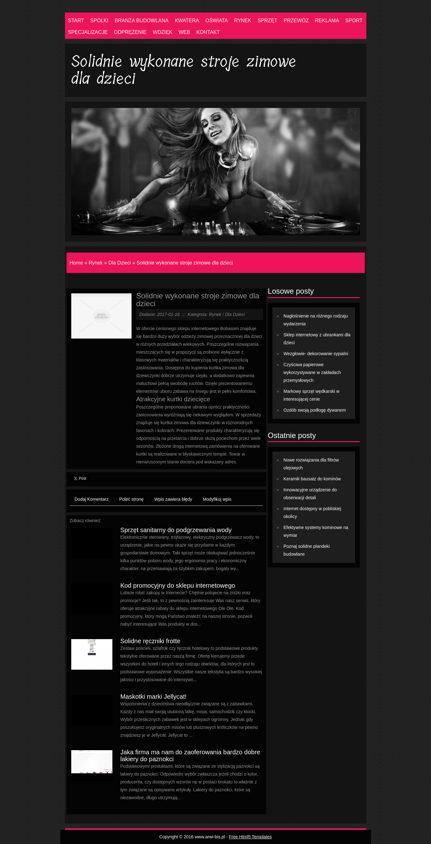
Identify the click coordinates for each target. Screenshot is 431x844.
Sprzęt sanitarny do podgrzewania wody (176, 529)
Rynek (96, 262)
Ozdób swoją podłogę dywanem (314, 410)
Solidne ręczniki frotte (150, 641)
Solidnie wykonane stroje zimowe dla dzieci (185, 262)
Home (76, 262)
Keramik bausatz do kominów (312, 478)
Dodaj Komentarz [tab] (92, 499)
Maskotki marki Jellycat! (153, 696)
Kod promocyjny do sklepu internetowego (177, 585)
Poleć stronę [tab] (131, 499)
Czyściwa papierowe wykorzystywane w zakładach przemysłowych (312, 372)
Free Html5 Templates (250, 836)
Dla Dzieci (119, 262)
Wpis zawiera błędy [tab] (173, 499)
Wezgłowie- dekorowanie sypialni (315, 353)
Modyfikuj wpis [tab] (217, 499)
